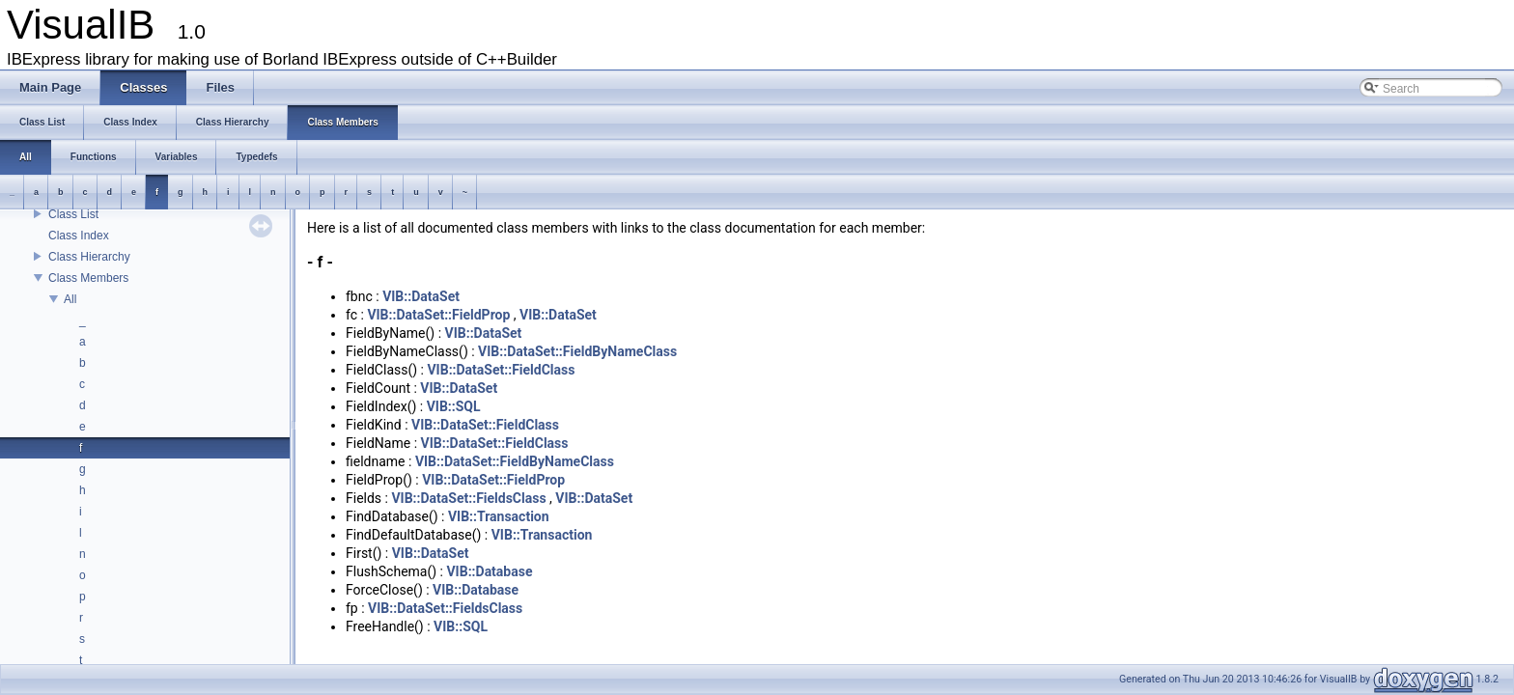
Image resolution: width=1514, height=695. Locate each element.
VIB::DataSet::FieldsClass (468, 498)
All (70, 299)
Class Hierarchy (89, 257)
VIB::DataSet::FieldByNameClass (577, 351)
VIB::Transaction (498, 516)
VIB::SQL (454, 406)
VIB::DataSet (421, 296)
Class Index (78, 235)
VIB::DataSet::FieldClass (501, 369)
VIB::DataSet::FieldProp (438, 314)
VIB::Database (489, 571)
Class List (73, 214)
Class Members (88, 278)
